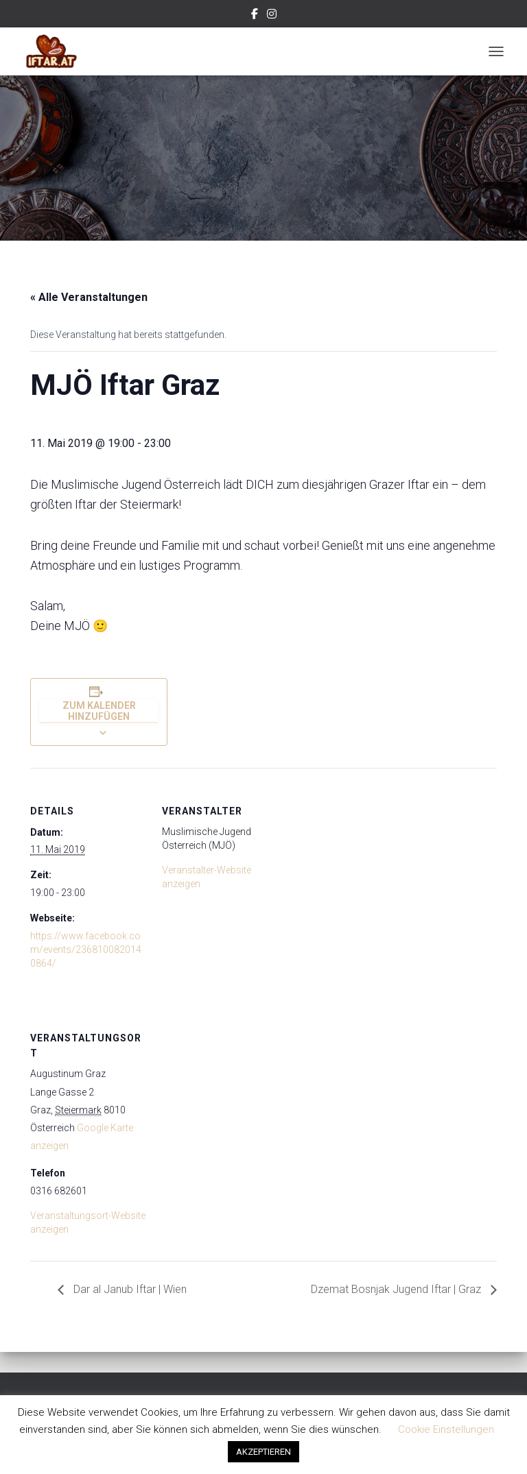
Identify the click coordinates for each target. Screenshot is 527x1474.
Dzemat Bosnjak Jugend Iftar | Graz (397, 1289)
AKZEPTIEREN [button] (263, 1452)
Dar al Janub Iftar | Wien (129, 1289)
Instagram (272, 16)
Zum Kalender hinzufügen (99, 711)
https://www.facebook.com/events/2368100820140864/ (85, 949)
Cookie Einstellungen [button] (446, 1429)
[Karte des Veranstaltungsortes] (234, 1089)
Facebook (254, 16)
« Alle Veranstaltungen (89, 297)
